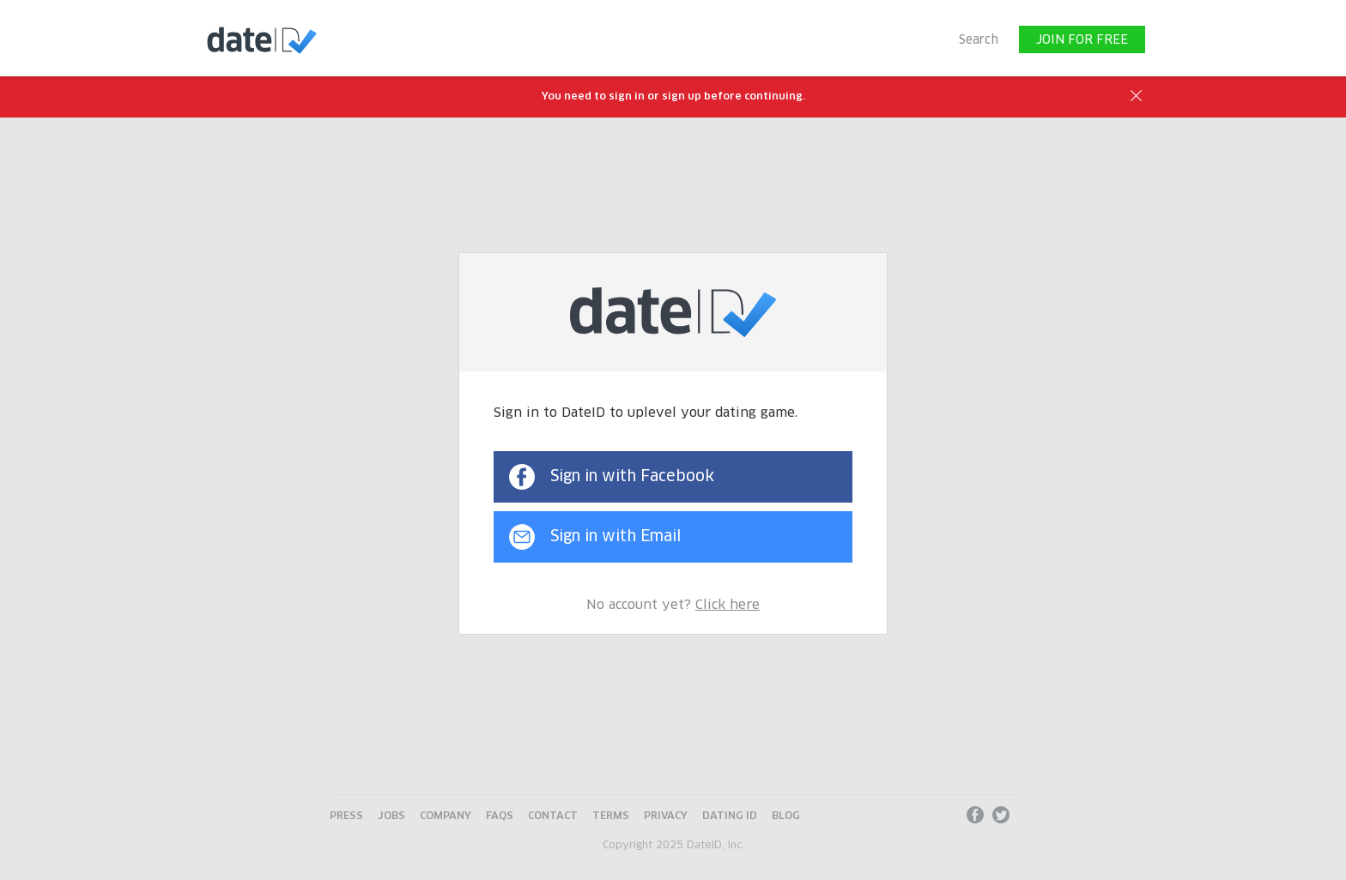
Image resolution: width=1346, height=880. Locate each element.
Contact (553, 816)
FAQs (499, 816)
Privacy (666, 816)
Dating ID (729, 816)
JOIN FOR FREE (1082, 40)
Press (346, 816)
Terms (610, 816)
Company (445, 816)
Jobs (391, 816)
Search (978, 40)
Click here (727, 605)
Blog (786, 816)
